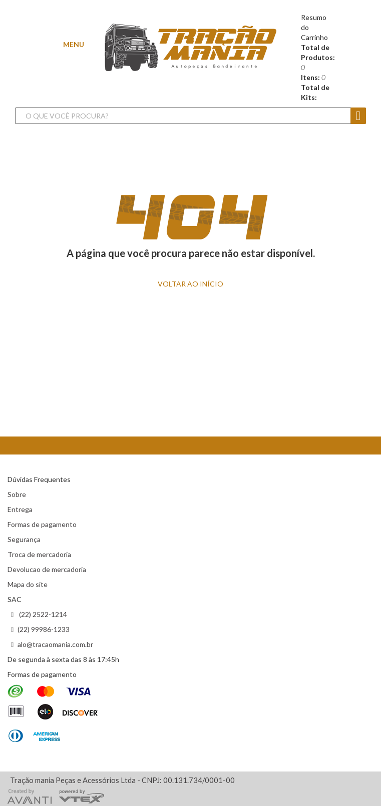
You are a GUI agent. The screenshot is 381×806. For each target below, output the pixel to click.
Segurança (24, 539)
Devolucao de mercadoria (47, 569)
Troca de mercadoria (39, 554)
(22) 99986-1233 (44, 629)
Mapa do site (28, 584)
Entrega (20, 509)
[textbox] (180, 116)
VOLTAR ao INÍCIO (190, 284)
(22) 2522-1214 (42, 614)
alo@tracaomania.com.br (55, 644)
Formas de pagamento (42, 524)
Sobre (17, 494)
